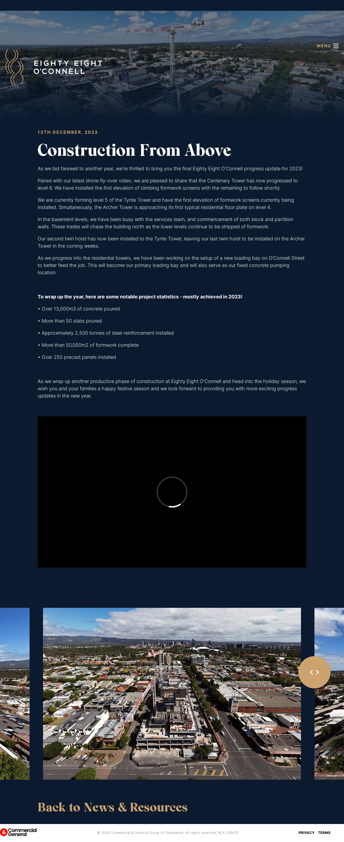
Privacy (306, 832)
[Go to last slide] (311, 672)
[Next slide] (317, 672)
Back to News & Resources (113, 807)
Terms (324, 832)
